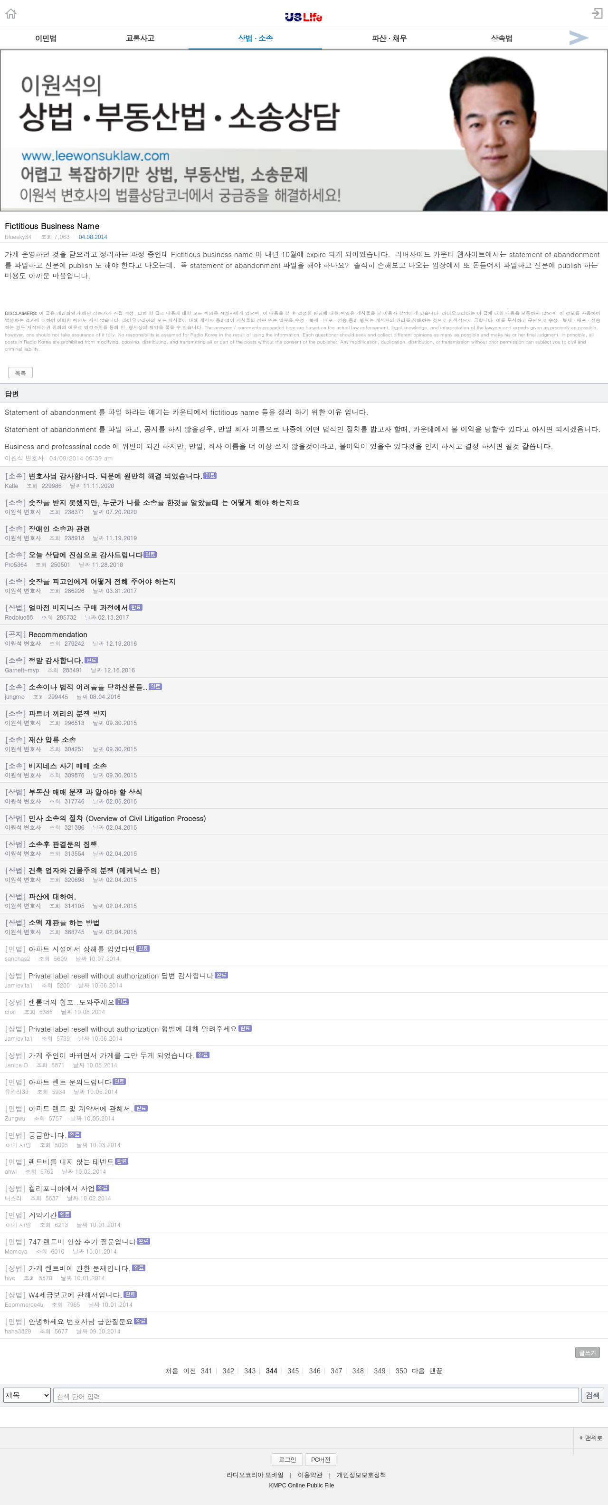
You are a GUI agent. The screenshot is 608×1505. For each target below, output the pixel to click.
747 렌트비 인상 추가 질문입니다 (304, 1246)
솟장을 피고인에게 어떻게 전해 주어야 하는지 (304, 585)
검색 (593, 1395)
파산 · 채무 (389, 38)
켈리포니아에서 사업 (304, 1192)
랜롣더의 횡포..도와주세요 (304, 1006)
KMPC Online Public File (301, 1485)
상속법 (501, 38)
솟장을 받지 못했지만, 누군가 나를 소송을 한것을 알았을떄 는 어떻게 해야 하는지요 (304, 507)
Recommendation (304, 638)
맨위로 (591, 1437)
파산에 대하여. (304, 900)
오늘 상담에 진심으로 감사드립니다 (304, 559)
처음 (172, 1370)
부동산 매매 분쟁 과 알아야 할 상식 (304, 796)
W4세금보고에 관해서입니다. (304, 1299)
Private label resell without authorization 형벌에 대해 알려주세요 (304, 1033)
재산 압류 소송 (304, 744)
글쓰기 (587, 1353)
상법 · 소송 (255, 38)
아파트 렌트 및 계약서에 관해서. (304, 1112)
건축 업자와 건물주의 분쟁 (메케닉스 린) (304, 874)
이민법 (46, 38)
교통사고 (139, 38)
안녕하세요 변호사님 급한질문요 (304, 1325)
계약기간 (304, 1219)
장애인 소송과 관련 (304, 533)
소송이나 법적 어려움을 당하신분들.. (304, 691)
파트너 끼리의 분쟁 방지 (304, 718)
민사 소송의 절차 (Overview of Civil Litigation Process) (304, 822)
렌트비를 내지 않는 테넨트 (304, 1166)
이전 (189, 1370)
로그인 (287, 1459)
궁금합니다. (304, 1139)
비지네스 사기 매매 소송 (304, 770)
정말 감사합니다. (304, 664)
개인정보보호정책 (361, 1475)
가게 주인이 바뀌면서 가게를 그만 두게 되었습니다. (304, 1059)
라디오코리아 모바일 (255, 1475)
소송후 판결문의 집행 (304, 848)
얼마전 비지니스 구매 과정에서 (304, 612)
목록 (20, 373)
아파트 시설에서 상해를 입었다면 (304, 953)
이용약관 (310, 1475)
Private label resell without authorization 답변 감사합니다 (304, 979)
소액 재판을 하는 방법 (304, 927)
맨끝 (436, 1370)
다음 (418, 1370)
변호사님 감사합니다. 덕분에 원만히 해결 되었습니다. (304, 480)
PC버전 (320, 1459)
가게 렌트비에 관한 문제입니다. (304, 1272)
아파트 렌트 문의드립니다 (304, 1086)
